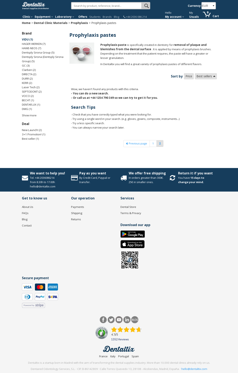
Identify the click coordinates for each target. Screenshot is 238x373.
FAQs (25, 213)
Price (189, 76)
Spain (135, 356)
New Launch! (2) (32, 130)
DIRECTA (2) (29, 74)
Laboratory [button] (64, 17)
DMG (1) (27, 109)
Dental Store (128, 207)
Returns (76, 219)
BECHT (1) (28, 100)
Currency (194, 6)
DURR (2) (27, 78)
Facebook (103, 319)
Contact (27, 225)
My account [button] (174, 17)
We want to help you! (47, 173)
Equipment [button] (44, 17)
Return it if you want (195, 173)
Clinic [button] (28, 17)
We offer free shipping (147, 173)
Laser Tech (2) (31, 87)
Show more (29, 115)
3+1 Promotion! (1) (33, 134)
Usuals (194, 17)
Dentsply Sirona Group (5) (38, 52)
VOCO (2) (28, 96)
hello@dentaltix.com (194, 369)
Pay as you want (92, 173)
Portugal (123, 356)
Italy (112, 356)
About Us (27, 207)
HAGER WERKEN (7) (34, 44)
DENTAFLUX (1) (31, 104)
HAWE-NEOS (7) (31, 48)
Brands (107, 17)
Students (95, 17)
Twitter (111, 319)
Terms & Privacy (130, 213)
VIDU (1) (27, 39)
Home (26, 23)
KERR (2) (27, 83)
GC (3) (26, 65)
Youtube (119, 319)
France (103, 356)
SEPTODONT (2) (32, 91)
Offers (82, 17)
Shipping (76, 213)
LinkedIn (127, 319)
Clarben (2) (29, 70)
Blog (116, 17)
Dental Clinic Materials (51, 23)
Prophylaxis (79, 23)
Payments (77, 207)
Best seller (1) (30, 139)
